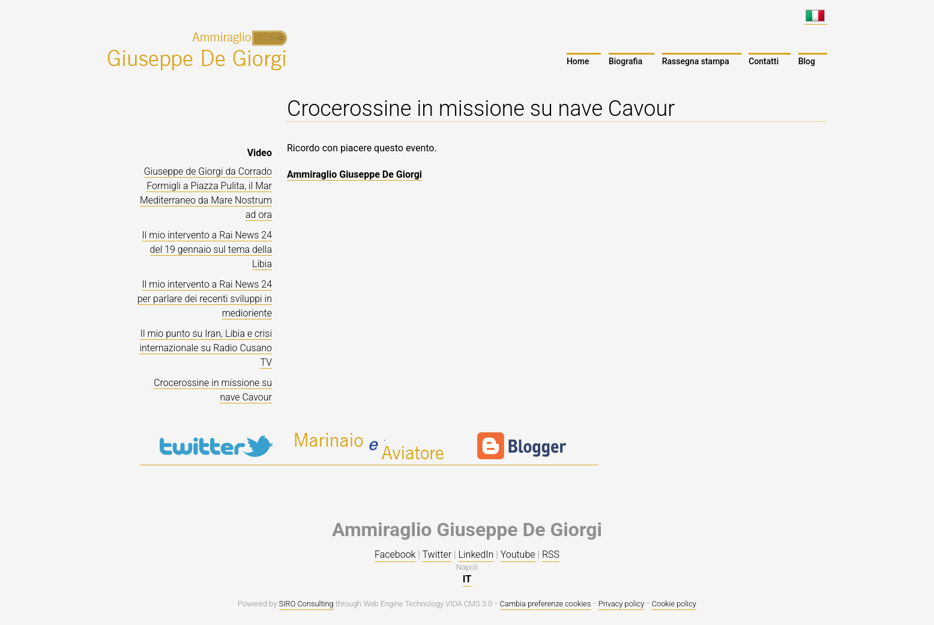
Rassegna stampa (695, 61)
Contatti (764, 61)
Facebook (395, 554)
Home (578, 61)
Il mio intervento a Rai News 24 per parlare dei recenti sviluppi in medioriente (204, 299)
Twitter (436, 554)
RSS (550, 554)
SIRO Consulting (306, 603)
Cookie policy (674, 603)
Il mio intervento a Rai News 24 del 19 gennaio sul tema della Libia (207, 249)
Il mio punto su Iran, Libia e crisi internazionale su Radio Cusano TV (205, 348)
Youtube (518, 554)
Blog (806, 61)
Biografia (625, 61)
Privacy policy (621, 603)
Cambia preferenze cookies (545, 603)
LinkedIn (476, 554)
